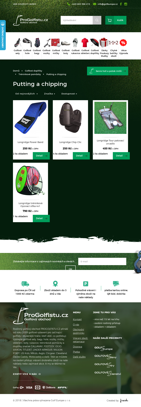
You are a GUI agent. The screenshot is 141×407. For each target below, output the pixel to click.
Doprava (77, 346)
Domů (16, 70)
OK (70, 269)
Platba (76, 351)
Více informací (107, 392)
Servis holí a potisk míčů (108, 71)
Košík (120, 20)
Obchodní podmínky (78, 331)
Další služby (79, 356)
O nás (76, 324)
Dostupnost (69, 93)
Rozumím (113, 399)
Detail (39, 155)
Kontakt (77, 319)
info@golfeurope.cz (108, 4)
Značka (49, 93)
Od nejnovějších (26, 93)
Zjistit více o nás (25, 374)
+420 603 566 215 (81, 4)
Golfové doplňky (33, 70)
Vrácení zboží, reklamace (80, 340)
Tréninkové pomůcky (30, 74)
